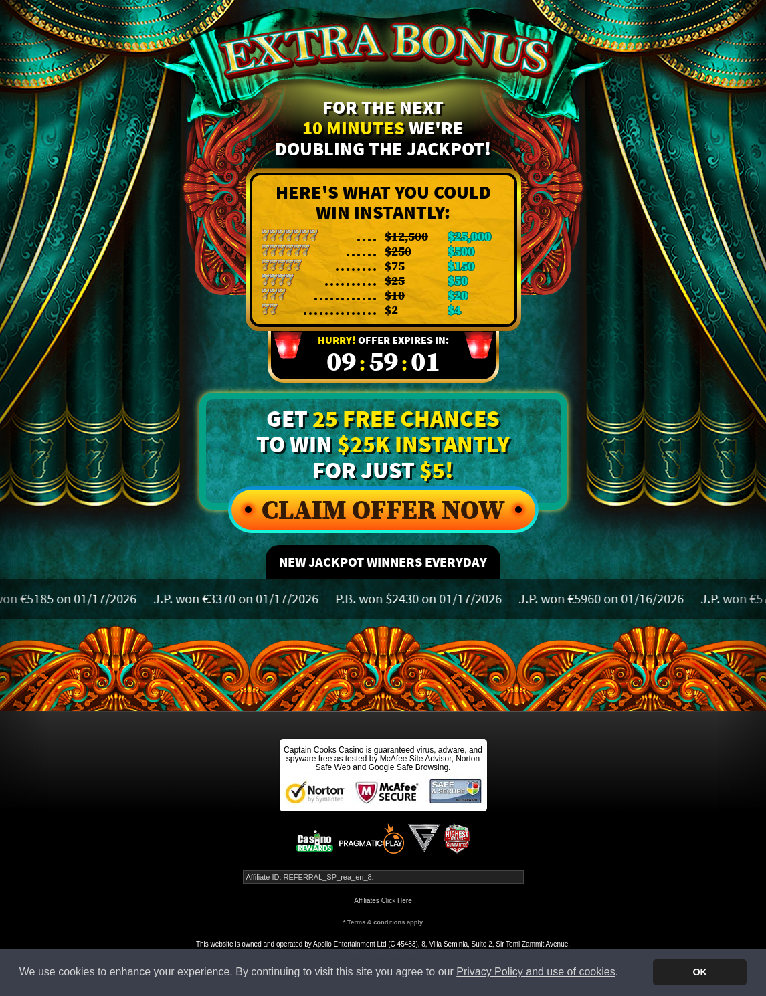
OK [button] (699, 972)
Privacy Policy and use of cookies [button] (535, 971)
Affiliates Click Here (383, 900)
